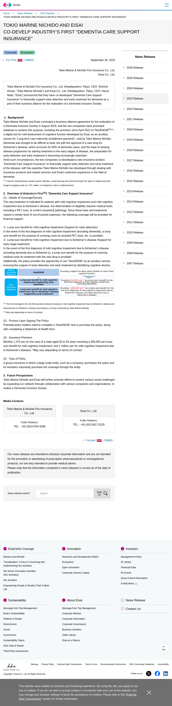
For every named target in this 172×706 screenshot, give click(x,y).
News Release (24, 13)
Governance (9, 635)
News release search (19, 493)
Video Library (69, 635)
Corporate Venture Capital (75, 572)
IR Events (126, 572)
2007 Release (135, 263)
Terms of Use (91, 664)
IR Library (126, 562)
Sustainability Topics (13, 640)
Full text (100, 440)
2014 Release (135, 191)
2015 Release (135, 181)
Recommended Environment (113, 664)
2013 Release (135, 201)
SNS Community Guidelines (141, 664)
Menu (166, 5)
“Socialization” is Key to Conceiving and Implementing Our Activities (24, 564)
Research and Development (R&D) (80, 556)
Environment (10, 624)
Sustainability (17, 600)
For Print (21, 60)
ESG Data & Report (13, 645)
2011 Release (135, 222)
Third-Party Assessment (15, 651)
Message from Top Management (20, 608)
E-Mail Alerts (129, 583)
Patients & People (12, 618)
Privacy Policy (47, 664)
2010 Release (135, 232)
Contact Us (133, 609)
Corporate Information (73, 618)
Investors (132, 549)
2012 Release (135, 212)
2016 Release (135, 170)
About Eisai (74, 600)
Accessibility (163, 664)
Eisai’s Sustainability (14, 613)
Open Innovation (70, 567)
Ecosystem (67, 562)
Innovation (74, 549)
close (149, 692)
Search (99, 493)
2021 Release (135, 119)
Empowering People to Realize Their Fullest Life (26, 587)
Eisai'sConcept (21, 549)
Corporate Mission (71, 613)
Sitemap (34, 664)
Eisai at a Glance (71, 640)
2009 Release (135, 242)
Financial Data (128, 567)
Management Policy (131, 556)
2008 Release (135, 253)
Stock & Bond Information (134, 578)
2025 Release (135, 78)
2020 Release (135, 129)
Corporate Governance (74, 624)
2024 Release (135, 88)
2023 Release (47, 13)
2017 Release (135, 160)
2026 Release (135, 67)
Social (6, 629)
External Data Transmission (69, 664)
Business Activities (71, 629)
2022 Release (135, 109)
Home (6, 13)
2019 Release (135, 139)
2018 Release (135, 150)
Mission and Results (13, 556)
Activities (10, 580)
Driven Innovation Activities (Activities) (19, 573)
